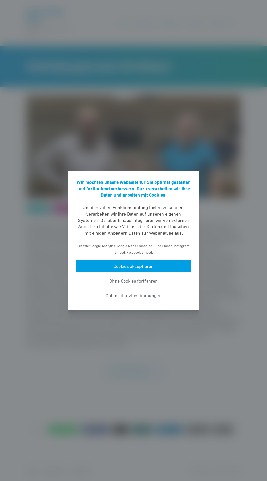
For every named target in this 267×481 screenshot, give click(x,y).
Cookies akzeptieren (133, 266)
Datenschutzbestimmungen (134, 296)
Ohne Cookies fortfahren (133, 281)
